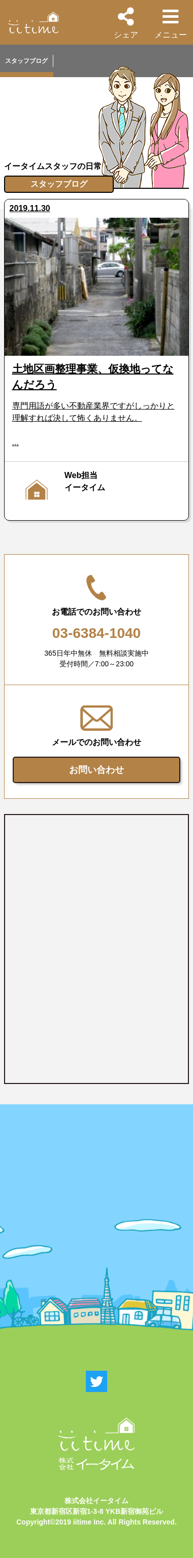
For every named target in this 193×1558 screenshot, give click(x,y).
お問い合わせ (96, 770)
